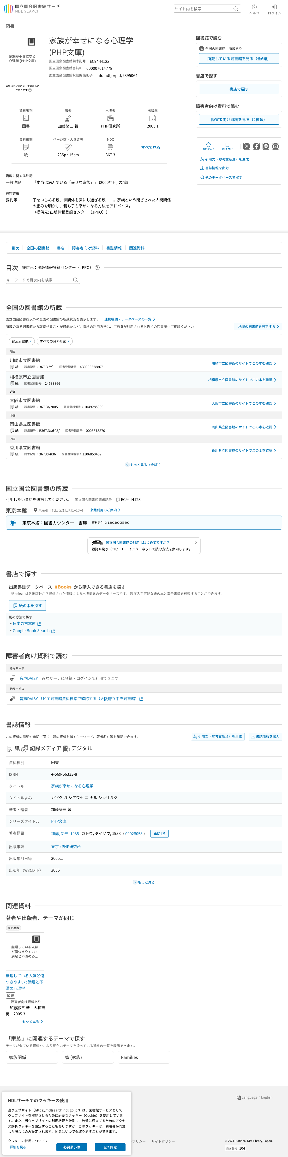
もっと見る (33, 1021)
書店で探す (239, 89)
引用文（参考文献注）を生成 (224, 159)
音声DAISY (28, 678)
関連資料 (136, 248)
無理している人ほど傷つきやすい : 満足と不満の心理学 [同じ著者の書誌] (25, 982)
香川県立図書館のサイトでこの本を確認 (245, 450)
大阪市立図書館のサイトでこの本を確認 (245, 403)
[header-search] (207, 9)
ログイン (274, 9)
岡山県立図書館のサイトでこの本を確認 (245, 427)
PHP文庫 (58, 821)
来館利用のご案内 (106, 510)
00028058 (134, 833)
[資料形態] (55, 341)
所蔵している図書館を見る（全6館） (239, 58)
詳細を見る (18, 1147)
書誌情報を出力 (214, 167)
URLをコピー (228, 146)
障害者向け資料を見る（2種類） (239, 119)
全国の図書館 (37, 248)
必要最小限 (71, 1147)
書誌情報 (114, 248)
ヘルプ (254, 9)
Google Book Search (34, 630)
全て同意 (110, 1147)
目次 (15, 248)
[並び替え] (22, 341)
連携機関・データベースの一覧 (130, 319)
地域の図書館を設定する (259, 326)
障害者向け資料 (85, 248)
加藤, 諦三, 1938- (65, 833)
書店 (61, 248)
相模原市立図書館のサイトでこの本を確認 (243, 380)
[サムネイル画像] (26, 951)
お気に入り (209, 146)
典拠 (160, 833)
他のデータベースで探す (221, 177)
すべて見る (150, 147)
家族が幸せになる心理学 (72, 786)
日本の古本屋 (27, 623)
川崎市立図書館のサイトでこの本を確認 (245, 363)
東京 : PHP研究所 (66, 846)
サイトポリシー (163, 1141)
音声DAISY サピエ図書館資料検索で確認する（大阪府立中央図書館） (81, 699)
